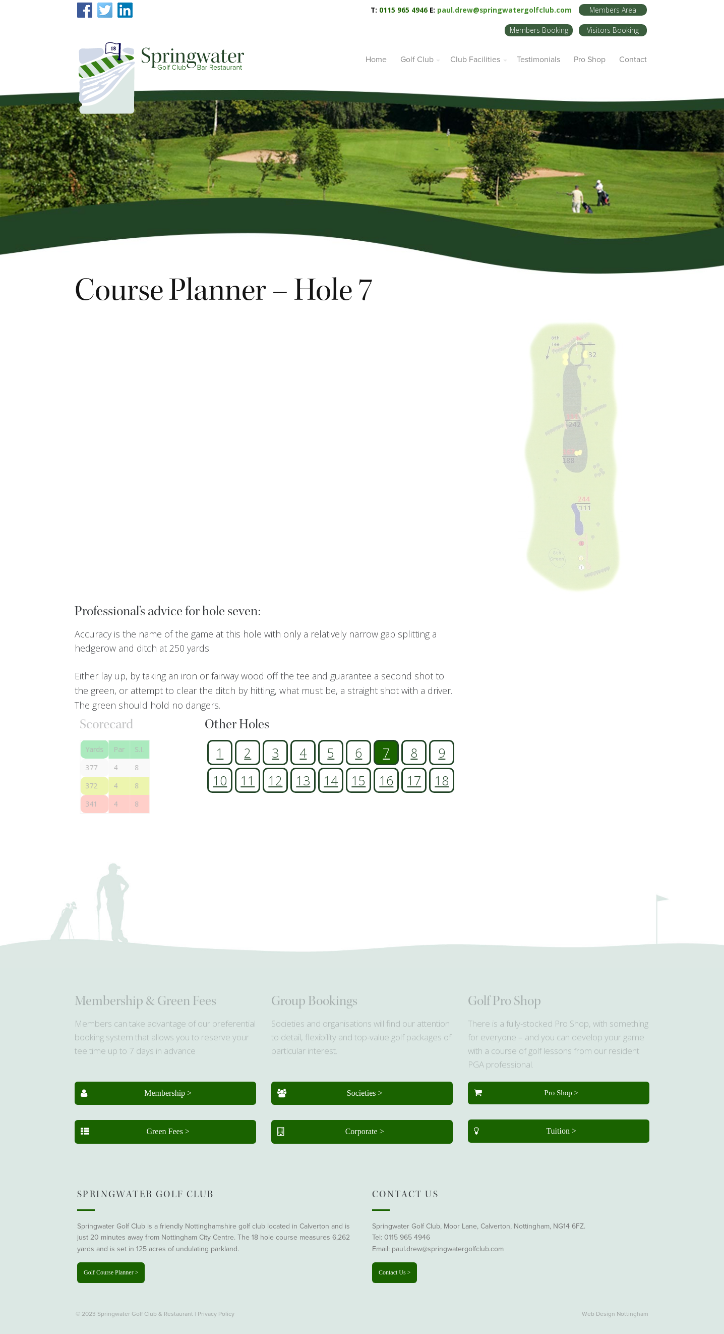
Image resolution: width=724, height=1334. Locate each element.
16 (386, 780)
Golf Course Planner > (111, 1272)
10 (220, 780)
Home (376, 60)
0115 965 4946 (407, 1237)
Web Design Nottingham (615, 1313)
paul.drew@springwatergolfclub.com (504, 10)
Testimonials (538, 60)
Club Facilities (475, 60)
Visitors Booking (613, 30)
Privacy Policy (216, 1313)
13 (303, 780)
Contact (633, 60)
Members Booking (539, 30)
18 (442, 780)
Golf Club (417, 60)
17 (414, 780)
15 (358, 780)
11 (247, 780)
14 (331, 780)
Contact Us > (394, 1272)
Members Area (612, 10)
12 (275, 780)
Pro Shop (590, 60)
